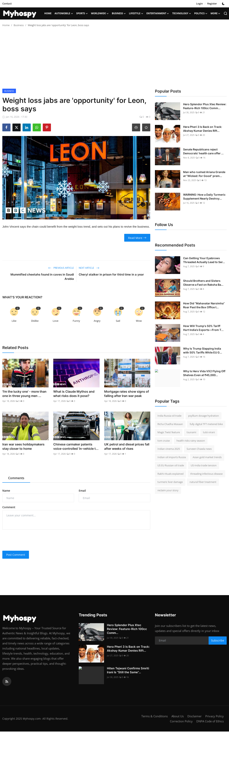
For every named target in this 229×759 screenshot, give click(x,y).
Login (199, 3)
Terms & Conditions (154, 716)
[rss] (6, 681)
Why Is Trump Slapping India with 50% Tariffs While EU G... (202, 350)
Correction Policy (181, 721)
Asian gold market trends (207, 457)
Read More (137, 238)
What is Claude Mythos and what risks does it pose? (73, 394)
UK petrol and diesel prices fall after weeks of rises (126, 446)
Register (212, 3)
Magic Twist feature (168, 432)
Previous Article (61, 267)
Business (19, 25)
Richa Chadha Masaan (170, 424)
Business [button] (119, 13)
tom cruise (163, 440)
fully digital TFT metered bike (206, 424)
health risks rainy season (191, 440)
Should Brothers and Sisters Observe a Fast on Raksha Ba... (203, 282)
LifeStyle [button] (136, 13)
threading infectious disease (206, 473)
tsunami (191, 432)
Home (48, 13)
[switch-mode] (224, 3)
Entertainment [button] (157, 13)
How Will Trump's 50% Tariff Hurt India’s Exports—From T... (203, 327)
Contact (7, 3)
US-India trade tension (204, 465)
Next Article (89, 267)
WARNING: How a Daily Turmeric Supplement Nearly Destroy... (204, 196)
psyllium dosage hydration (203, 415)
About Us (177, 716)
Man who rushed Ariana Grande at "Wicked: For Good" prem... (204, 174)
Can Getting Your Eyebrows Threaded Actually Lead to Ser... (204, 260)
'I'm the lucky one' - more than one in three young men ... (24, 394)
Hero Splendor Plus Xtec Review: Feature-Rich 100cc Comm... (204, 106)
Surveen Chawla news (199, 449)
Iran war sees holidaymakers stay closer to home (23, 446)
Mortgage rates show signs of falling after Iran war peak (126, 394)
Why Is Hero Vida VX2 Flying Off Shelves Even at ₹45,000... (204, 373)
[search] (225, 13)
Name (6, 490)
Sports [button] (82, 13)
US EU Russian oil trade (170, 465)
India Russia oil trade (169, 415)
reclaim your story (167, 490)
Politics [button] (200, 13)
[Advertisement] (114, 59)
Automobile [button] (64, 13)
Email (82, 490)
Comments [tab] (16, 478)
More (215, 13)
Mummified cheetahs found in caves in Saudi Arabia (42, 277)
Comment (8, 507)
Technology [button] (181, 13)
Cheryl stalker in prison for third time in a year (111, 274)
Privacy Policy (214, 716)
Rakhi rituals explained (170, 473)
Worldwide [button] (100, 13)
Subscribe (217, 640)
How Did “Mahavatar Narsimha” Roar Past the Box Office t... (204, 305)
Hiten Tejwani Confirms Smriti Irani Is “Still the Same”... (128, 670)
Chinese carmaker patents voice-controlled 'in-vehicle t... (76, 446)
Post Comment (15, 555)
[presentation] (31, 540)
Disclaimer (194, 716)
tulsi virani (209, 432)
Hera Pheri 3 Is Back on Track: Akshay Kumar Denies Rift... (202, 128)
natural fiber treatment (203, 482)
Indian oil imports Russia (171, 457)
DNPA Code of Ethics (210, 721)
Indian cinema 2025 (168, 449)
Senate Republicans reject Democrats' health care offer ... (203, 151)
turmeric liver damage (170, 482)
